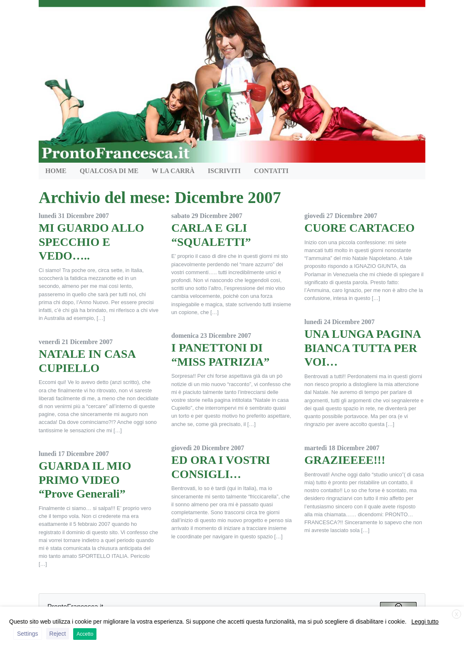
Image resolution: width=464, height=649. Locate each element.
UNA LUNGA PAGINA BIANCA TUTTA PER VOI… (362, 347)
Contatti (271, 170)
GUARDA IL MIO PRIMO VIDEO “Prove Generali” (85, 479)
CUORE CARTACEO (359, 227)
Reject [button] (57, 633)
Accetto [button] (85, 634)
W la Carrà (173, 170)
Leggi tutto (425, 621)
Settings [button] (27, 633)
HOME (56, 170)
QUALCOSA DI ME (109, 170)
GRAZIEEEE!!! (344, 459)
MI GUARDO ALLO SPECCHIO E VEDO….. (91, 241)
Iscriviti (224, 170)
